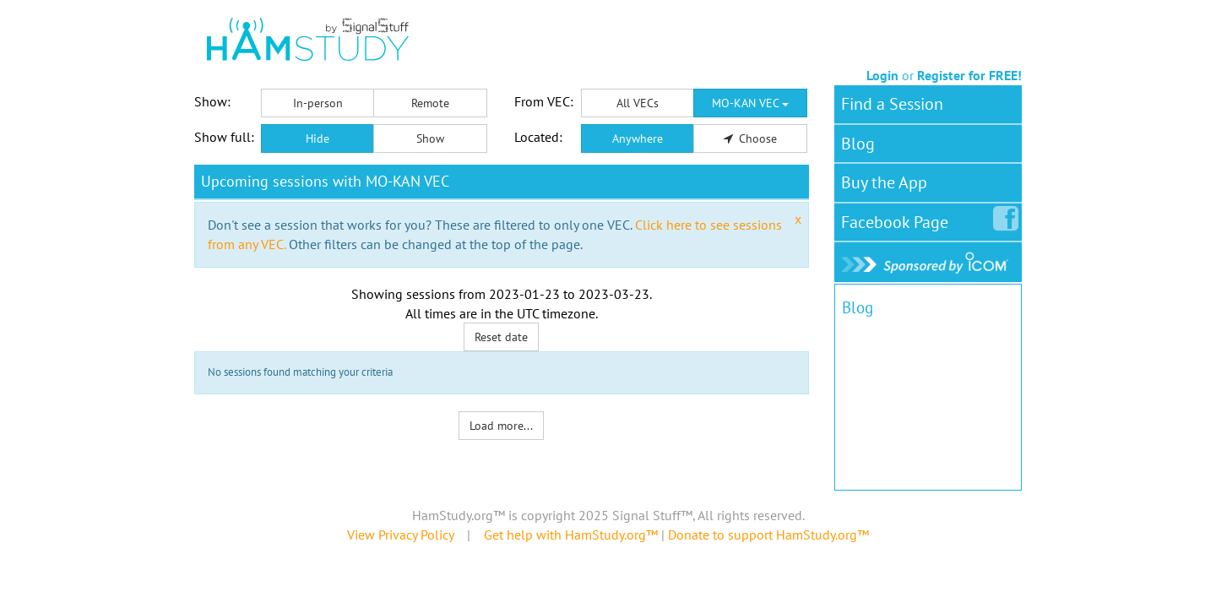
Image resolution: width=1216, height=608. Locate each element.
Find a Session (892, 104)
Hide (317, 138)
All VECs (637, 103)
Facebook (898, 219)
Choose (751, 138)
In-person (318, 103)
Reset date (501, 337)
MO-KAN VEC (750, 103)
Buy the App (884, 182)
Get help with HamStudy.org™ (571, 534)
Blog (858, 144)
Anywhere (637, 138)
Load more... (501, 425)
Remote (430, 103)
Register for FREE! (969, 75)
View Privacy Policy (400, 534)
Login (882, 75)
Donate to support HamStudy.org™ (768, 534)
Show (430, 138)
